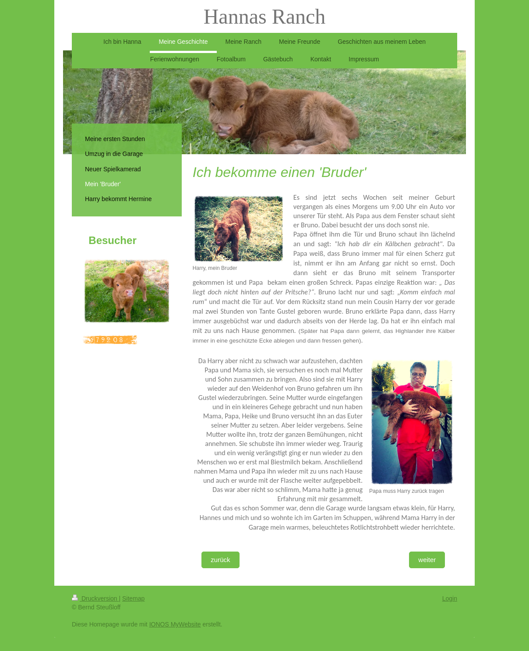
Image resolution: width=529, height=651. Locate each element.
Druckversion (95, 598)
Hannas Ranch (265, 16)
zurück (220, 559)
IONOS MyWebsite (175, 624)
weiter (427, 559)
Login (449, 598)
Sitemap (133, 598)
